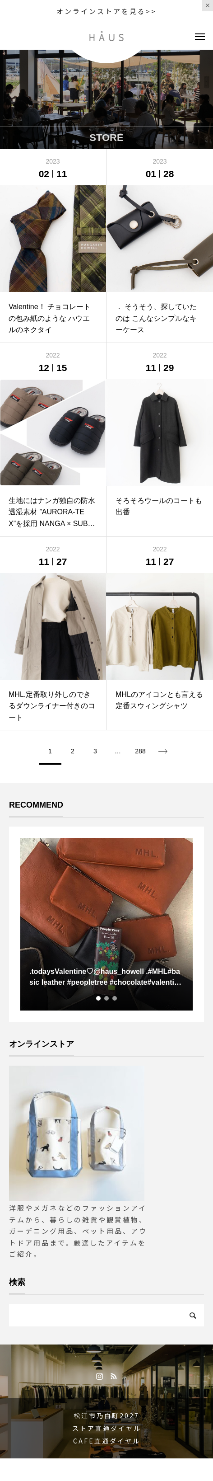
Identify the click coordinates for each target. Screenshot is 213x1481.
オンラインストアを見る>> (106, 11)
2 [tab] (107, 998)
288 (140, 751)
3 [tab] (115, 998)
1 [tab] (99, 998)
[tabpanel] (106, 924)
